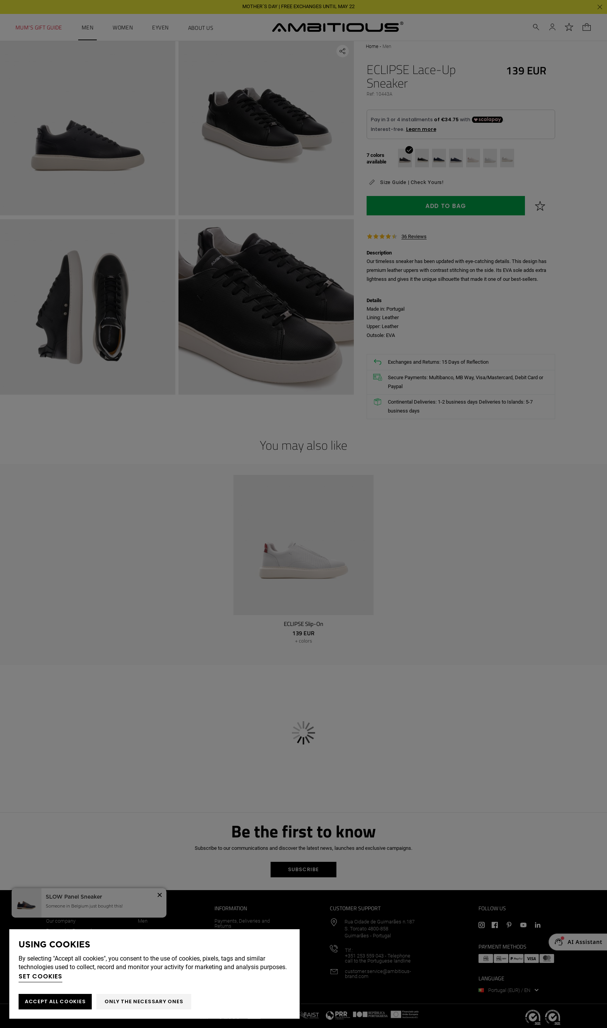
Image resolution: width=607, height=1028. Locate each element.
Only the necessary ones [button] (144, 1001)
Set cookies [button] (40, 976)
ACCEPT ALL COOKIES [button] (55, 1001)
